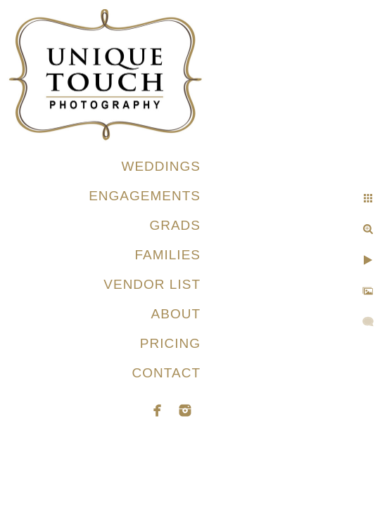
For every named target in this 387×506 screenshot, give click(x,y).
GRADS (175, 225)
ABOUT (176, 313)
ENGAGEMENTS (145, 195)
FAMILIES (167, 254)
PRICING (170, 343)
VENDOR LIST (152, 284)
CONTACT (166, 372)
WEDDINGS (161, 166)
